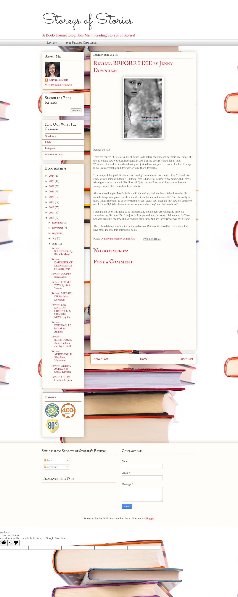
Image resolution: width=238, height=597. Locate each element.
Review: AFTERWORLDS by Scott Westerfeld (62, 356)
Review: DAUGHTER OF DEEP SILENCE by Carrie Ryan (62, 264)
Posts (48, 460)
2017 (52, 212)
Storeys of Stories (87, 20)
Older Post (186, 359)
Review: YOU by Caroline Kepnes (62, 378)
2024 (52, 175)
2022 (52, 186)
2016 (52, 218)
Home (144, 359)
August (56, 233)
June (54, 243)
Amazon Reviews (54, 154)
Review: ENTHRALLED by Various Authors (62, 327)
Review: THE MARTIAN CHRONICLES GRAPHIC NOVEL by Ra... (62, 311)
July (54, 238)
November (58, 227)
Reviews (52, 43)
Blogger (149, 518)
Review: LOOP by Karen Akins (61, 275)
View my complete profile (58, 85)
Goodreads (50, 136)
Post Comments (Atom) (150, 369)
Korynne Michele (58, 80)
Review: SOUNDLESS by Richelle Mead (62, 251)
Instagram (50, 148)
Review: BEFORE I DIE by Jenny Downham (62, 296)
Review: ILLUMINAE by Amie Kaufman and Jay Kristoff (62, 341)
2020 (52, 197)
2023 (52, 181)
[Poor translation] (14, 543)
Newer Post (100, 359)
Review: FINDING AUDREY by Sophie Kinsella (62, 368)
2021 (52, 191)
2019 (52, 202)
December (57, 222)
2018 (52, 207)
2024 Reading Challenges (82, 43)
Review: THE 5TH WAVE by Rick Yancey (61, 285)
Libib (48, 142)
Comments (51, 467)
